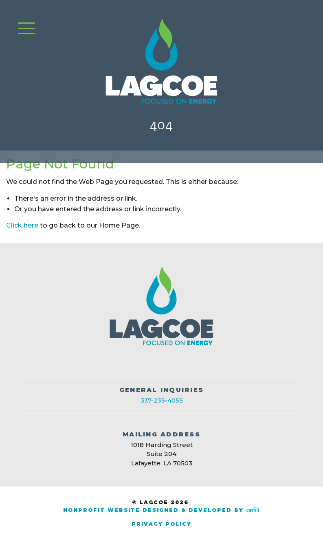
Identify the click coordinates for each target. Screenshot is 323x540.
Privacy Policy (161, 524)
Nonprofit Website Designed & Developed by (161, 510)
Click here (22, 225)
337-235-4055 (162, 400)
